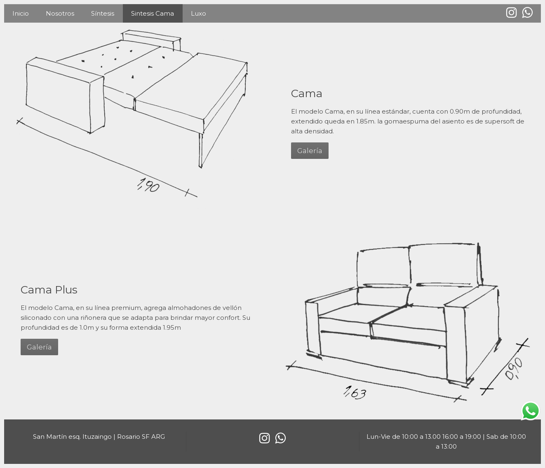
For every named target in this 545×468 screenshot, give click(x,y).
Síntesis (102, 13)
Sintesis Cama (152, 13)
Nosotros (60, 13)
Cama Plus (49, 289)
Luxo (198, 13)
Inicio (20, 13)
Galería (309, 151)
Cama (306, 93)
